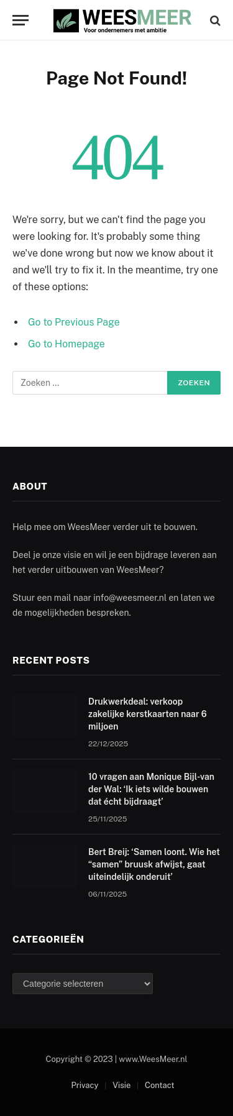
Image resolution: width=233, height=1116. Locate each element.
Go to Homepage (66, 344)
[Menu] (20, 20)
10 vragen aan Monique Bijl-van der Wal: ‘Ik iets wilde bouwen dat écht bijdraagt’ (151, 789)
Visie (121, 1085)
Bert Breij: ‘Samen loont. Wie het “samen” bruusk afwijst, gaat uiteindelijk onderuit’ (154, 864)
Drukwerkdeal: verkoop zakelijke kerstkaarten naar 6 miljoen (147, 714)
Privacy (84, 1085)
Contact (160, 1085)
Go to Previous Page (74, 322)
